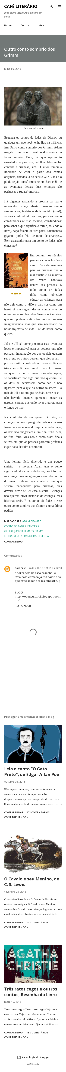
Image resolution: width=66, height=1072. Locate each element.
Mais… (42, 25)
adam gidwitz (31, 521)
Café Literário (20, 6)
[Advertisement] (33, 682)
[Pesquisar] (51, 6)
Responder (23, 606)
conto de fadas (15, 526)
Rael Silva (20, 568)
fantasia (33, 526)
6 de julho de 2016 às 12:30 (45, 568)
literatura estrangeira (20, 536)
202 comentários (37, 812)
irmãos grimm (33, 531)
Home (7, 25)
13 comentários (37, 1032)
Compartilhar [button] (13, 541)
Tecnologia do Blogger (33, 1057)
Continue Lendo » (16, 817)
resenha (43, 536)
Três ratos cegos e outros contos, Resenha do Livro (30, 991)
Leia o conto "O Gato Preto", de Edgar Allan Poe (31, 771)
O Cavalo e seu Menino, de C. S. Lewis (31, 881)
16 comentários (37, 922)
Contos (25, 25)
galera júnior (13, 531)
